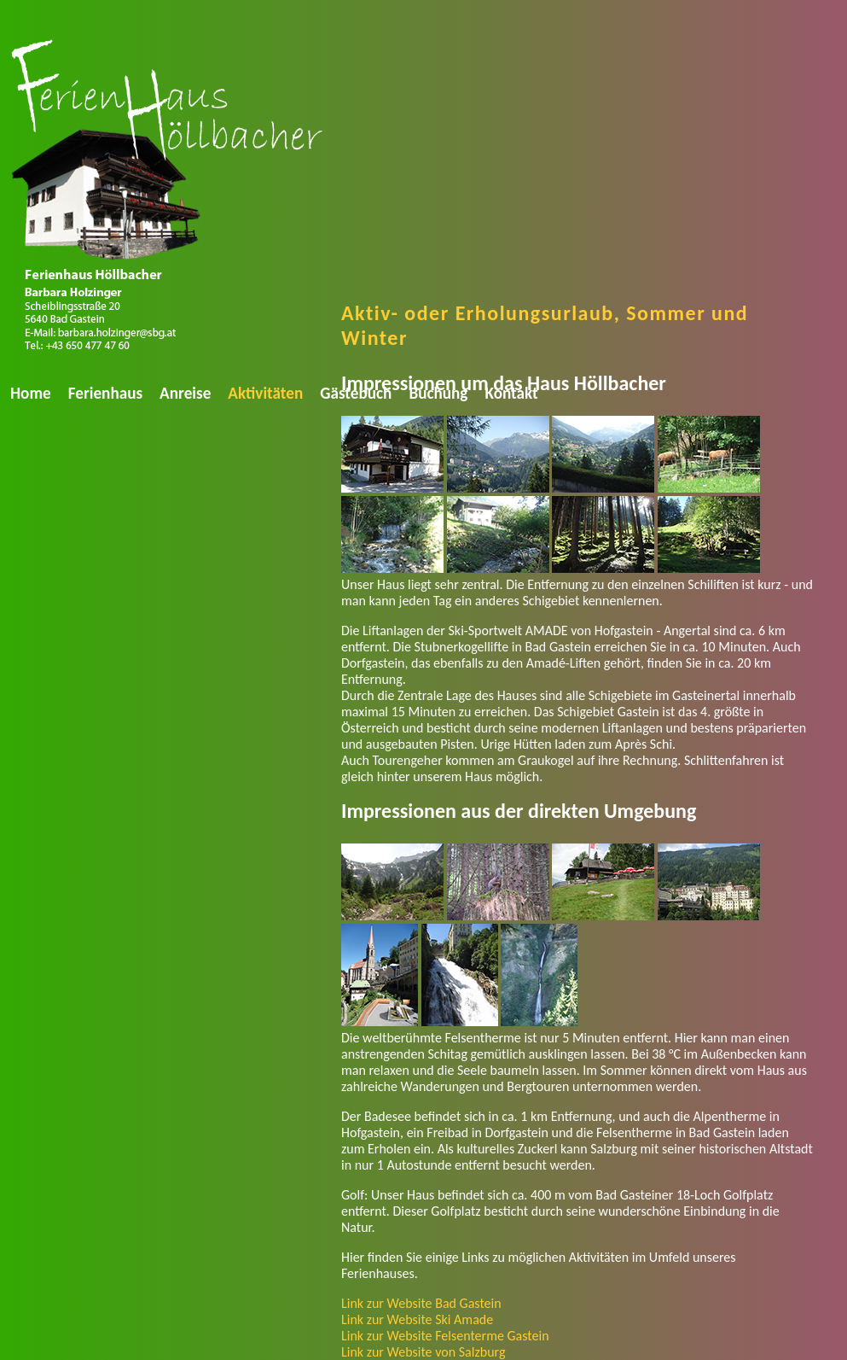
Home (30, 393)
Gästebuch (356, 393)
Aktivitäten (265, 393)
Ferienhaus (105, 393)
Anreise (185, 393)
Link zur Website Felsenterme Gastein (445, 1336)
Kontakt (510, 393)
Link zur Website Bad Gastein (421, 1303)
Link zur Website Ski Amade (417, 1319)
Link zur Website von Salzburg (423, 1352)
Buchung (438, 393)
